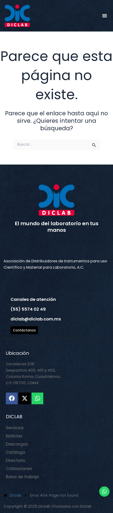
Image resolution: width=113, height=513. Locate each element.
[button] (104, 16)
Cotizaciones (19, 468)
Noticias (14, 436)
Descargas (17, 444)
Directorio (15, 460)
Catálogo (15, 452)
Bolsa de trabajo (22, 477)
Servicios (15, 428)
